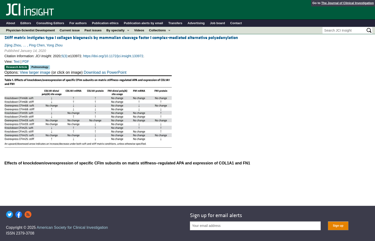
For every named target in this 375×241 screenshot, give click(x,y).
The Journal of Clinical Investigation (347, 3)
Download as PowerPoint (105, 72)
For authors (78, 23)
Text (16, 61)
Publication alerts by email (143, 23)
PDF (25, 61)
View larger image (35, 72)
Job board (217, 23)
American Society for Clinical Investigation (72, 227)
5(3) (64, 56)
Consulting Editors (50, 23)
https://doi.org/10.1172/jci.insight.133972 (113, 56)
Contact (236, 23)
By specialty (115, 30)
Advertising (196, 23)
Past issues (93, 30)
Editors (25, 23)
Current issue (70, 30)
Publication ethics (105, 23)
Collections (157, 30)
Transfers (175, 23)
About (10, 23)
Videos (139, 30)
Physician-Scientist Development (30, 30)
